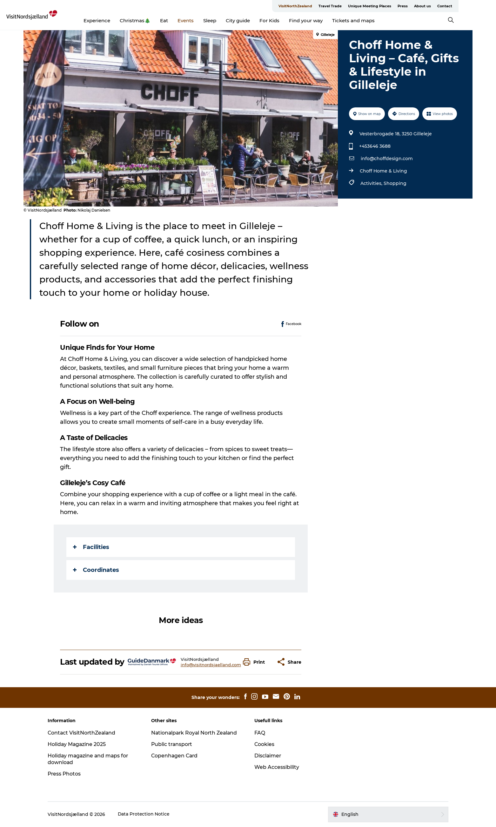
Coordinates (96, 569)
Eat (183, 20)
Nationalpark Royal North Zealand (197, 733)
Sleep (228, 20)
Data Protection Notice (147, 814)
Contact (464, 6)
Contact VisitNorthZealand (86, 733)
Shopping (394, 183)
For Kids (288, 20)
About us (442, 6)
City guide (257, 20)
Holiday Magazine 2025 (80, 744)
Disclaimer (268, 756)
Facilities (91, 547)
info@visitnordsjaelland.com (211, 664)
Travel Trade (349, 6)
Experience (116, 20)
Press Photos (68, 774)
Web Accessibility (276, 767)
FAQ (259, 733)
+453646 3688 (374, 146)
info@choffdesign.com (386, 158)
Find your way (325, 20)
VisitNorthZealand (315, 6)
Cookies (264, 744)
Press (422, 6)
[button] (255, 662)
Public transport (174, 744)
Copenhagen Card (177, 756)
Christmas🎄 (154, 20)
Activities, (371, 183)
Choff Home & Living (383, 171)
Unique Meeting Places (389, 6)
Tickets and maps (372, 20)
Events (205, 20)
